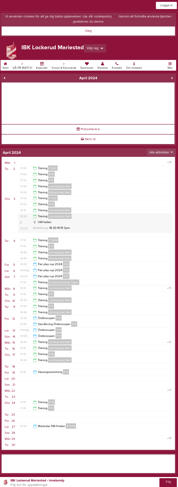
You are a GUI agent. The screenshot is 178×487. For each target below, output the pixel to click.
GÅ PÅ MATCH (22, 65)
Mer (170, 65)
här (115, 16)
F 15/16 (53, 240)
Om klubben (134, 65)
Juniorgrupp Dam (60, 186)
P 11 (51, 180)
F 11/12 (53, 168)
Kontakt (117, 65)
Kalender (42, 65)
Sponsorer (86, 65)
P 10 (51, 174)
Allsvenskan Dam (59, 192)
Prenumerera (88, 129)
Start (5, 65)
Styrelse (102, 65)
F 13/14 (71, 426)
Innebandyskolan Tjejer (63, 282)
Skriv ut (88, 139)
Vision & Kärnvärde (64, 65)
